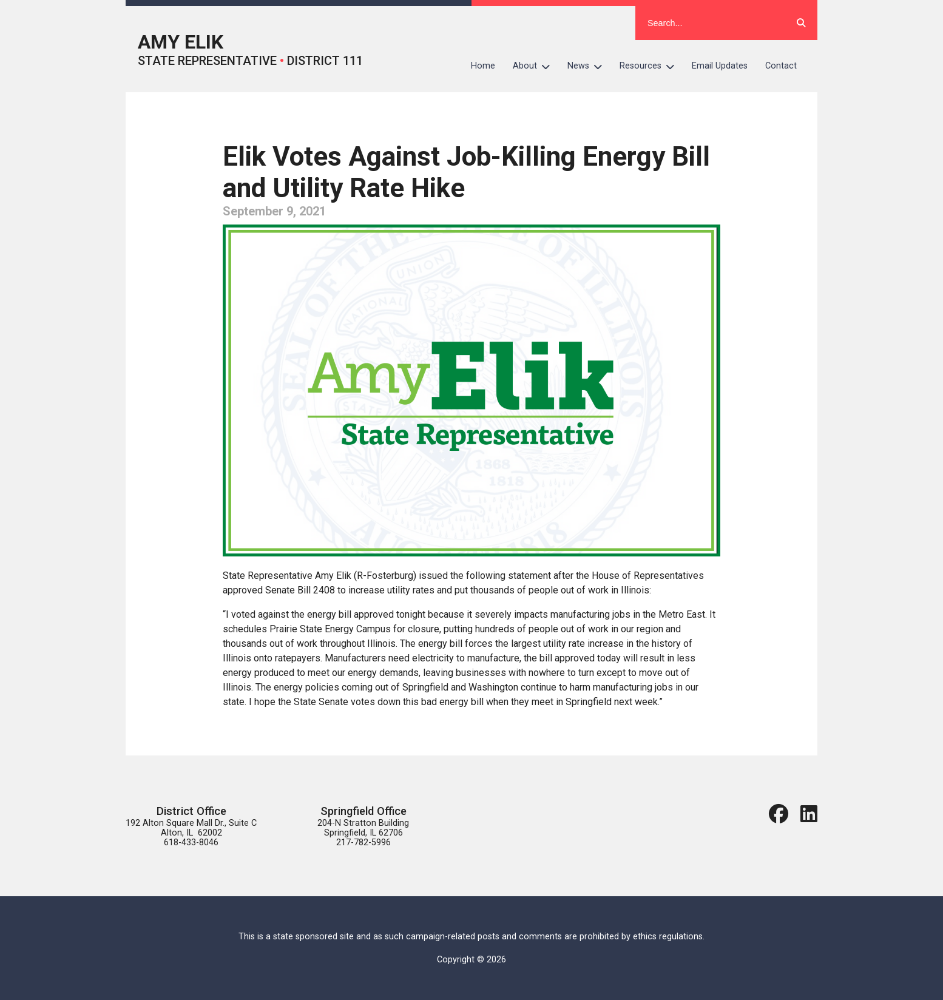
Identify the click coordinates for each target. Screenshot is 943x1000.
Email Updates (720, 66)
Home (483, 66)
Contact (781, 66)
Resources (651, 66)
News (589, 66)
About (536, 66)
